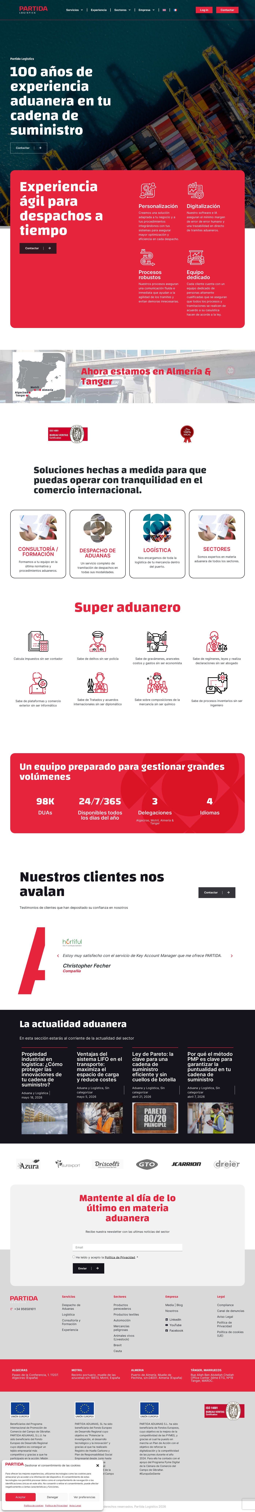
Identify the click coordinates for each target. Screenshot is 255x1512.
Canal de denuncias (230, 1311)
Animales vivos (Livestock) (124, 1337)
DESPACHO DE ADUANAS (98, 553)
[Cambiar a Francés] (175, 10)
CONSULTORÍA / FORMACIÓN (38, 551)
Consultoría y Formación (71, 1322)
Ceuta (118, 1351)
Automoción (122, 1320)
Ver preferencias (84, 1497)
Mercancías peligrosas (121, 1328)
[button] (98, 1465)
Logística (68, 1314)
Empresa (147, 10)
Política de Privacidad (56, 1505)
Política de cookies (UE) (230, 1333)
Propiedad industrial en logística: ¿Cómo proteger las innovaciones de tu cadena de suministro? (42, 1069)
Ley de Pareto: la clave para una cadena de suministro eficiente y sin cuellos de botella (154, 1067)
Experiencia (99, 10)
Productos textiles (126, 1314)
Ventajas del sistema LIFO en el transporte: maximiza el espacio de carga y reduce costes (99, 1067)
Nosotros (171, 1311)
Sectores (122, 10)
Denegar (52, 1497)
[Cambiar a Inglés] (164, 10)
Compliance (225, 1305)
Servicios (74, 10)
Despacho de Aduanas (71, 1306)
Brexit (118, 1345)
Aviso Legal (75, 1505)
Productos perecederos (122, 1306)
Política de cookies (33, 1505)
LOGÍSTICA (157, 550)
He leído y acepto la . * (107, 1257)
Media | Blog (174, 1305)
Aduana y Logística (35, 1093)
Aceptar (21, 1497)
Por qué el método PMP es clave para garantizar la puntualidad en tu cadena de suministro (210, 1067)
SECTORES (216, 549)
